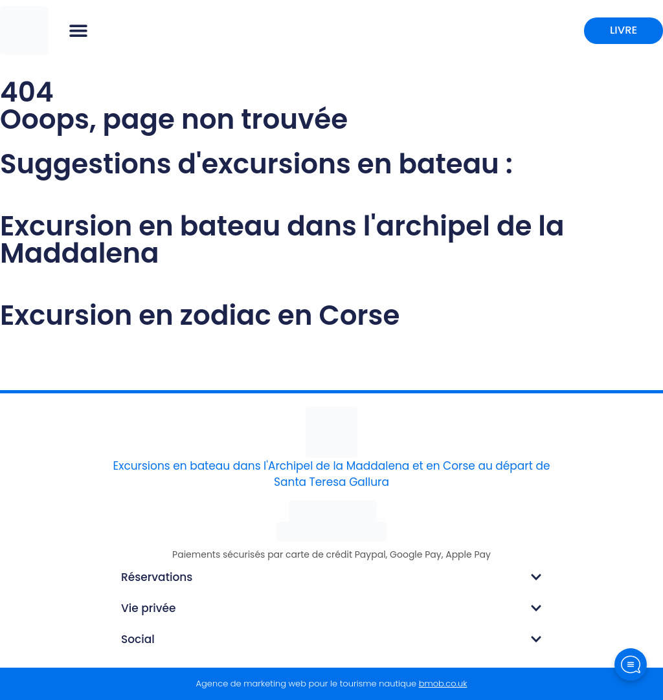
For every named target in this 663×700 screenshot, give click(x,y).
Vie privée (148, 608)
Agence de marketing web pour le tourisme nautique (331, 683)
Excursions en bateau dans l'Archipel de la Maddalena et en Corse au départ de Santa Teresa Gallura (331, 474)
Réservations (156, 577)
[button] (78, 30)
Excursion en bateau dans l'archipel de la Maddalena (282, 239)
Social (138, 639)
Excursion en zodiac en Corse (199, 315)
